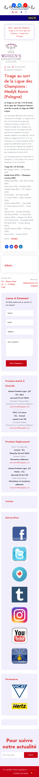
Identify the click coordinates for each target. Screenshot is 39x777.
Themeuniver (31, 769)
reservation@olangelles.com (19, 407)
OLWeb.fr (14, 238)
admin (8, 265)
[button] (32, 18)
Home (10, 28)
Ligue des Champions (21, 28)
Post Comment (16, 363)
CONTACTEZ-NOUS (20, 773)
